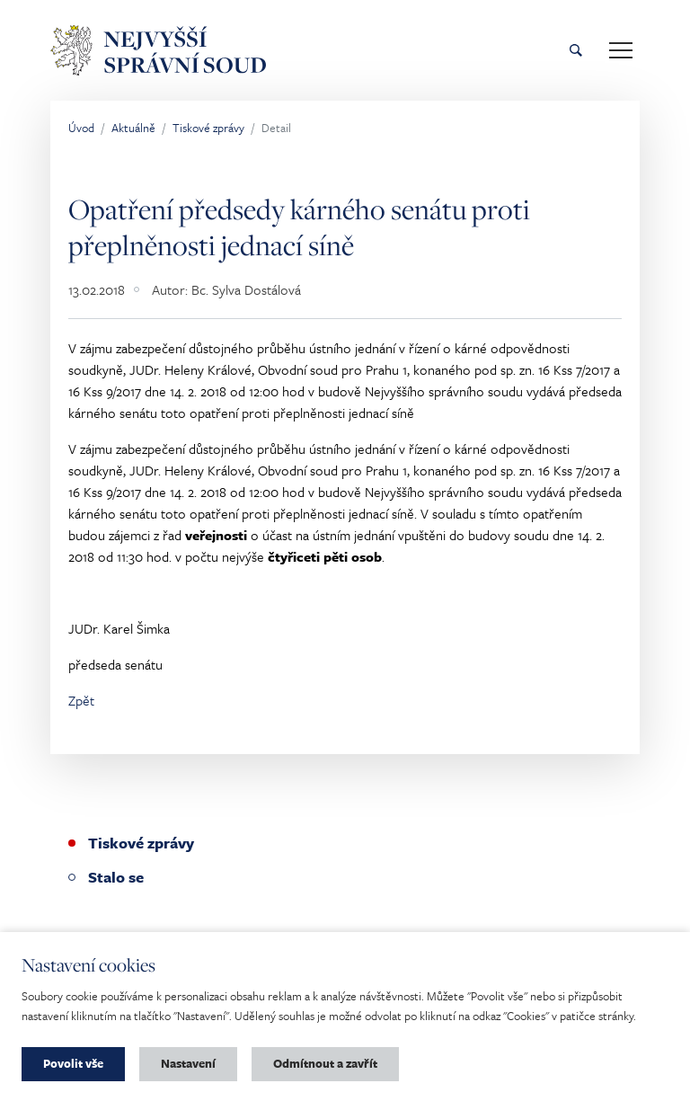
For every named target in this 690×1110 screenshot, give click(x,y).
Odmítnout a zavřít (325, 1063)
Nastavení (188, 1063)
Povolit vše (73, 1063)
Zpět (81, 700)
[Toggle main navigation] (621, 50)
